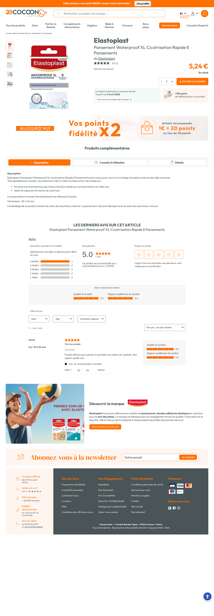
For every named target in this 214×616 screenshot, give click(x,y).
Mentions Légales (140, 559)
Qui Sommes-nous (140, 553)
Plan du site (137, 570)
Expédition (103, 548)
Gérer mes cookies (108, 575)
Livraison (66, 564)
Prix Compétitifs (106, 559)
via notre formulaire (34, 590)
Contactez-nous (70, 559)
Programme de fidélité (73, 548)
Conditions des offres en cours (77, 575)
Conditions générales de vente (147, 548)
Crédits (135, 564)
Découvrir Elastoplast (105, 490)
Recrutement (138, 575)
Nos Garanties (105, 553)
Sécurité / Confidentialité (111, 564)
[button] (207, 596)
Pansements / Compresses (42, 33)
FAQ (64, 570)
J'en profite (142, 3)
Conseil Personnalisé (72, 553)
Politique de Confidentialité (112, 570)
